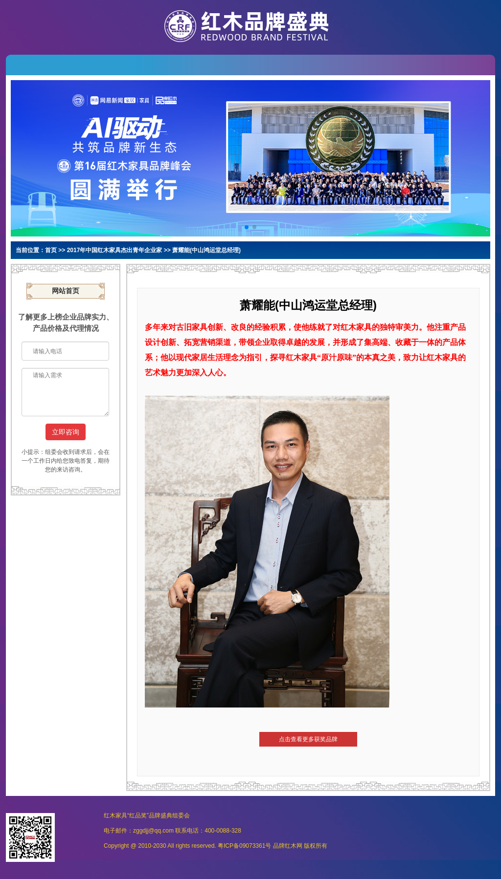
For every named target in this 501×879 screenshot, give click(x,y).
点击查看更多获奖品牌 (308, 739)
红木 (290, 845)
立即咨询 (65, 432)
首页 (51, 250)
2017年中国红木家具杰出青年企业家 (114, 250)
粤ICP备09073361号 (244, 845)
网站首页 (65, 291)
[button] (247, 227)
